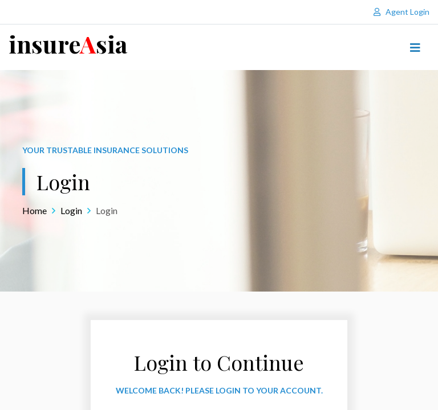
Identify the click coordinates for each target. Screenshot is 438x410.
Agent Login (401, 12)
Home (34, 210)
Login (71, 210)
